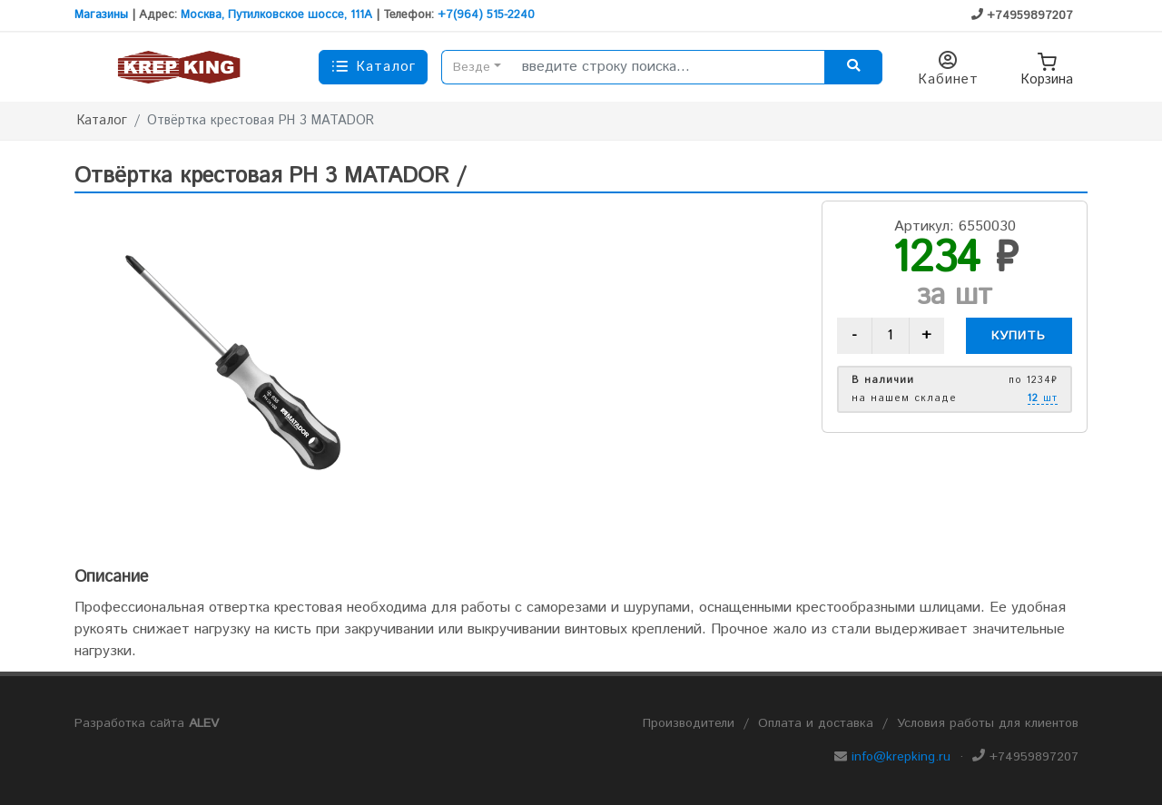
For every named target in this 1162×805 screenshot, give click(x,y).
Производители (688, 723)
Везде (471, 67)
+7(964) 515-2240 (486, 15)
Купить (1018, 336)
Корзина (1046, 67)
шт (1043, 399)
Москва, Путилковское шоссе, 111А (276, 15)
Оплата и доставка (815, 723)
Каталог (102, 121)
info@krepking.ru (901, 757)
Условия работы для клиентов (987, 723)
